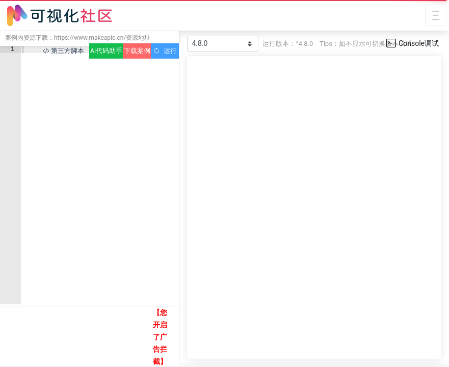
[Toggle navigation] (435, 16)
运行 (164, 51)
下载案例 (137, 51)
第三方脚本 (63, 51)
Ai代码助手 (106, 51)
